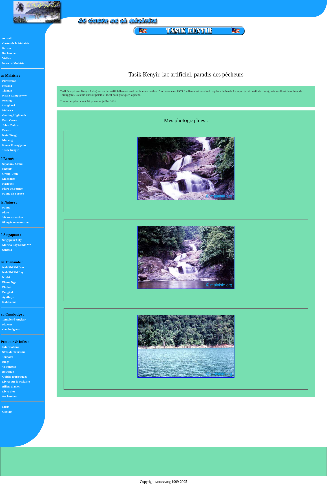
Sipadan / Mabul (12, 164)
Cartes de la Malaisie (15, 43)
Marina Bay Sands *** (16, 244)
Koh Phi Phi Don (12, 267)
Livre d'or (8, 391)
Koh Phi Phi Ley (12, 272)
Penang (6, 100)
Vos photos (8, 366)
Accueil (6, 38)
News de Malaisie (12, 63)
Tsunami (7, 356)
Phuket (6, 287)
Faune (5, 207)
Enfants (6, 168)
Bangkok (7, 292)
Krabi (5, 277)
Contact (6, 411)
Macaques (8, 178)
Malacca (7, 110)
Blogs (5, 361)
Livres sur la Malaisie (15, 381)
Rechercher (9, 53)
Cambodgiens (10, 329)
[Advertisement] (186, 53)
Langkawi (8, 105)
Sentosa (6, 249)
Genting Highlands (13, 115)
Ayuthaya (7, 297)
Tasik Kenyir (10, 150)
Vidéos (6, 58)
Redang (6, 85)
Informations (10, 347)
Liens (5, 406)
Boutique (7, 371)
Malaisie (160, 482)
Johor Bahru (9, 125)
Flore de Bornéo (12, 188)
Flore (5, 212)
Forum (6, 48)
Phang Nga (8, 282)
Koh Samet (8, 302)
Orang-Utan (9, 173)
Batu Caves (9, 120)
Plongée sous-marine (15, 222)
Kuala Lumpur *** (14, 95)
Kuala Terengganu (13, 145)
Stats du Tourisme (13, 352)
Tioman (6, 90)
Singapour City (11, 240)
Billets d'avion (10, 386)
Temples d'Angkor (13, 319)
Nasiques (7, 183)
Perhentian (8, 80)
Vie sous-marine (12, 217)
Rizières (6, 324)
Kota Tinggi (9, 135)
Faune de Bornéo (12, 193)
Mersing (7, 140)
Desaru (6, 130)
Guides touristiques (14, 376)
